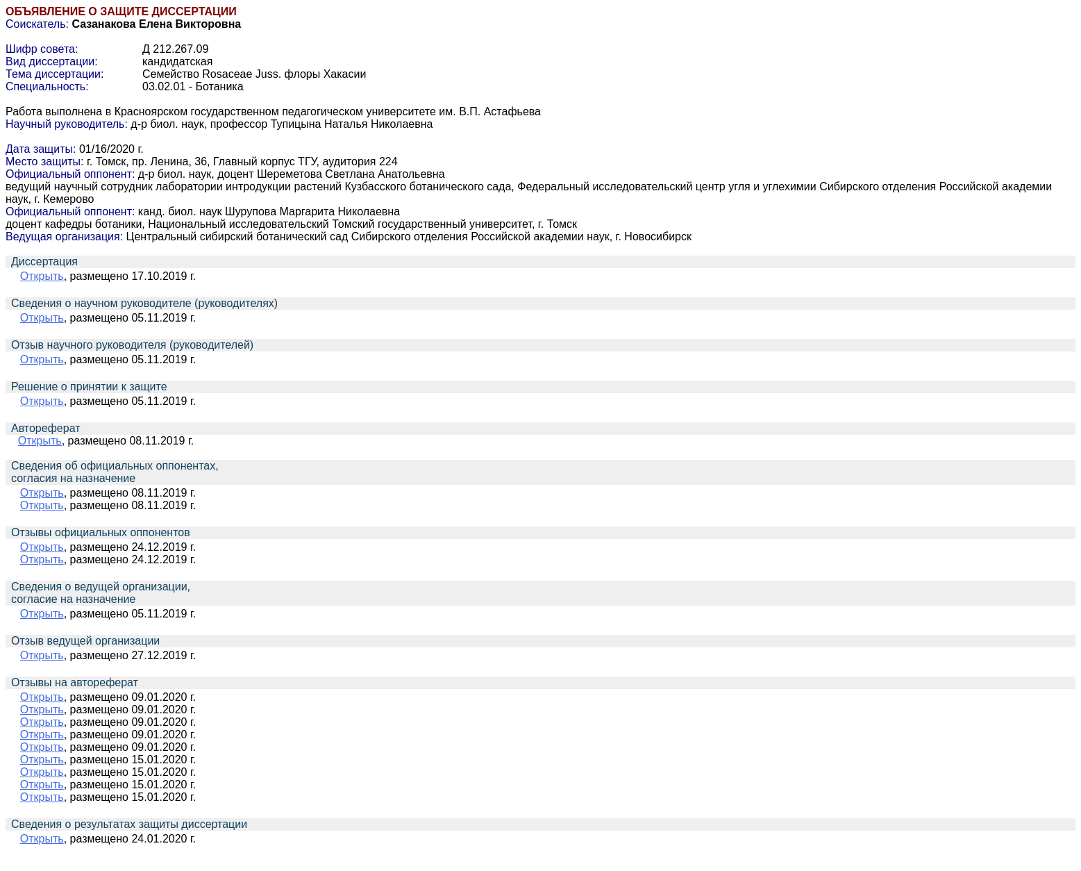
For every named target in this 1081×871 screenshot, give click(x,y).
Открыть (42, 276)
